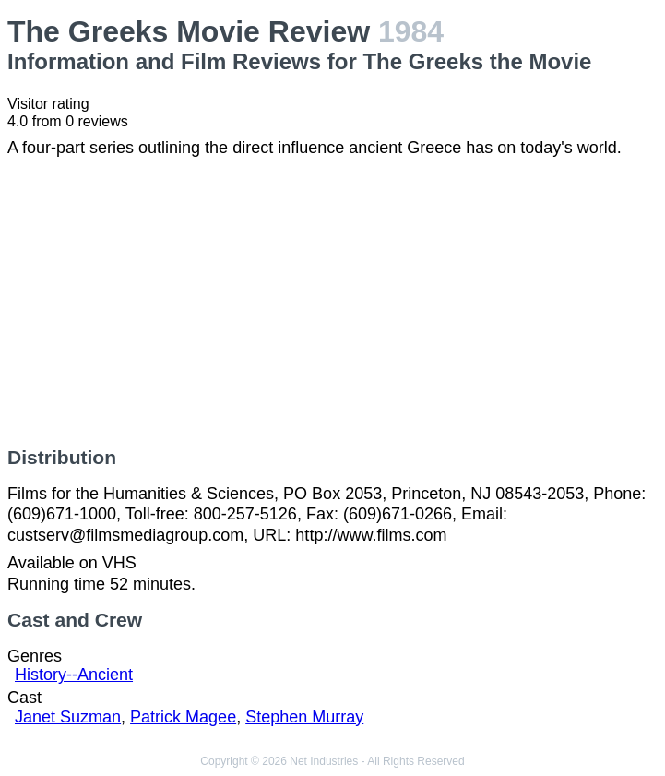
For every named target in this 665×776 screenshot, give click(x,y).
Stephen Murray (304, 717)
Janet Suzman (68, 717)
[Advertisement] (332, 302)
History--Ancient (74, 674)
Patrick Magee (183, 717)
